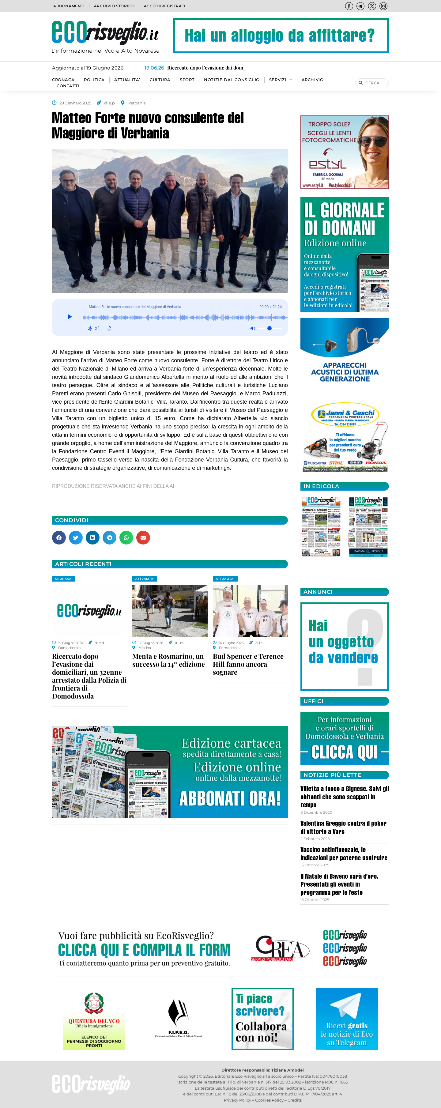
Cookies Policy (269, 1100)
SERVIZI (280, 80)
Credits (295, 1100)
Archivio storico (114, 6)
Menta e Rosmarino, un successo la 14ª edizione (168, 660)
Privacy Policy (237, 1100)
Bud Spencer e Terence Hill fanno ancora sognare (248, 663)
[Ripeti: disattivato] (109, 328)
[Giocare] (70, 317)
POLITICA (94, 79)
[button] (59, 538)
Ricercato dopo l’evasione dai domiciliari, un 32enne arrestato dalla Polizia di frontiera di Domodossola (89, 675)
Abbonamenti (69, 6)
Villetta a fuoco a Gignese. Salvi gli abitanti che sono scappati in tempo (344, 797)
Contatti (68, 86)
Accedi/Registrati (165, 6)
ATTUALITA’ (127, 79)
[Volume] (269, 328)
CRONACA (63, 79)
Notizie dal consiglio (232, 79)
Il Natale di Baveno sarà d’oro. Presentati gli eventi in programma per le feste (339, 885)
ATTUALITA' (144, 578)
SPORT (187, 79)
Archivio (313, 79)
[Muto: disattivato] (252, 328)
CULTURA (160, 79)
